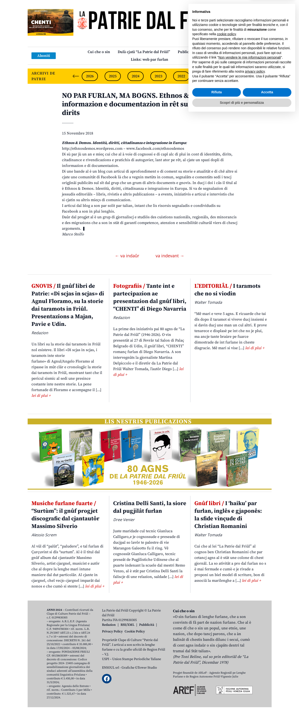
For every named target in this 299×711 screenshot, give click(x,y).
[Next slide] (264, 76)
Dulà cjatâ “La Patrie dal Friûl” (144, 52)
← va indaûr (127, 256)
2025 (113, 76)
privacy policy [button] (255, 667)
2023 (158, 76)
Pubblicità (146, 625)
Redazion (109, 625)
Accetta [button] (267, 688)
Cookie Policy (135, 631)
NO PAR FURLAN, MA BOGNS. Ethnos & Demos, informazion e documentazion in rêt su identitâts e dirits (144, 104)
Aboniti (43, 55)
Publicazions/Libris (194, 52)
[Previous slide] (76, 76)
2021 (204, 76)
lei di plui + (41, 395)
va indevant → (170, 256)
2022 (181, 76)
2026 (90, 76)
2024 (135, 76)
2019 (250, 76)
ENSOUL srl (110, 668)
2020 (227, 76)
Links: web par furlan (149, 59)
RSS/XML (127, 625)
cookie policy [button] (226, 629)
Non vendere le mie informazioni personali (249, 653)
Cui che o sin (99, 52)
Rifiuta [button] (216, 688)
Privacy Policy (112, 631)
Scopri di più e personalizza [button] (242, 698)
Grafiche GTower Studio (139, 668)
